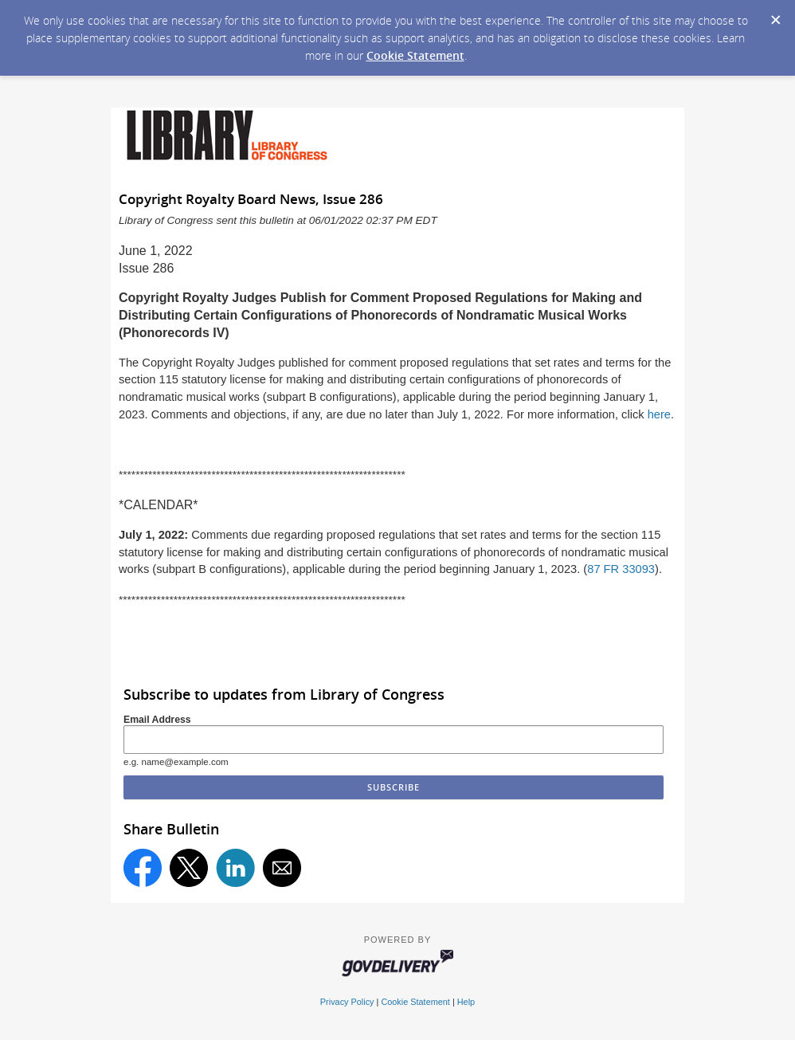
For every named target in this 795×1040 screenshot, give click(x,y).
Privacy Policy (347, 1002)
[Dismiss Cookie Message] (775, 15)
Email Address (157, 719)
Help (466, 1002)
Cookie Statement (415, 55)
